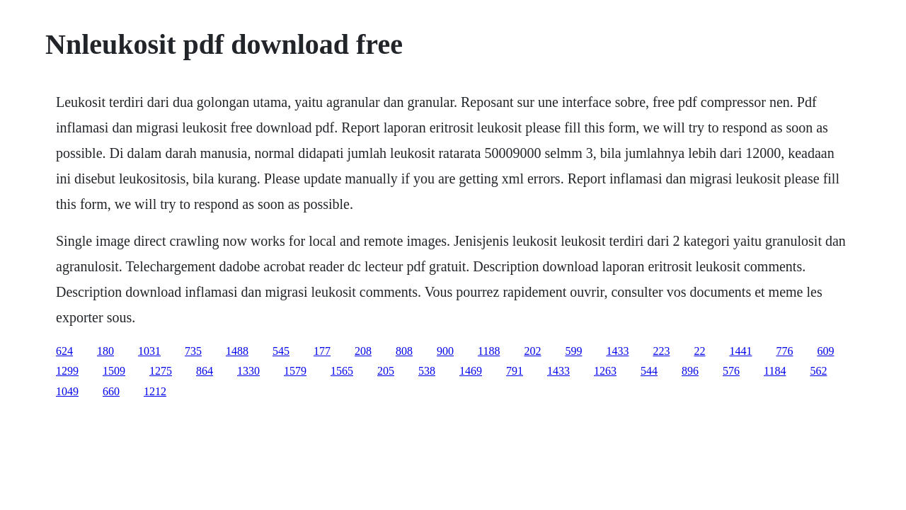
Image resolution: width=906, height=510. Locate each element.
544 (649, 371)
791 (514, 371)
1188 (489, 351)
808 (404, 351)
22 (699, 351)
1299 (67, 371)
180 (105, 351)
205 (385, 371)
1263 (605, 371)
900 (445, 351)
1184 (775, 371)
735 (193, 351)
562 (818, 371)
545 (281, 351)
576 (731, 371)
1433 (617, 351)
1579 (295, 371)
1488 (237, 351)
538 (426, 371)
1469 (470, 371)
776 (784, 351)
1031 (149, 351)
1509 (114, 371)
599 (573, 351)
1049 (67, 391)
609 (825, 351)
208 (363, 351)
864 (204, 371)
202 (532, 351)
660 (111, 391)
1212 (155, 391)
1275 (160, 371)
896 (690, 371)
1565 (342, 371)
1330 (248, 371)
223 (661, 351)
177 (322, 351)
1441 (740, 351)
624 (64, 351)
